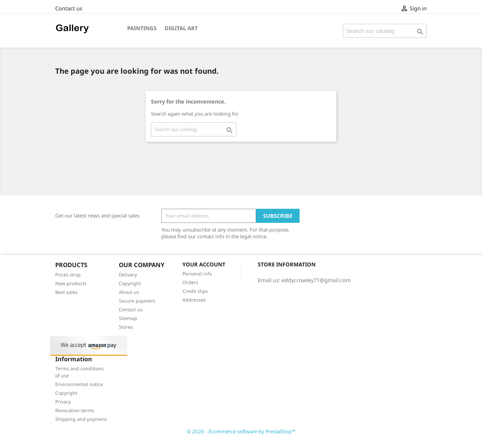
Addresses (194, 300)
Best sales (66, 292)
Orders (190, 282)
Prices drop (68, 274)
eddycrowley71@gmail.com (316, 280)
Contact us (68, 8)
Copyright (130, 283)
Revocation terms (74, 410)
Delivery (128, 274)
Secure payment (137, 301)
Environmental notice (79, 384)
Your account (203, 264)
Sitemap (128, 318)
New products (71, 283)
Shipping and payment (81, 419)
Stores (126, 327)
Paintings (142, 28)
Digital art (181, 28)
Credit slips (195, 291)
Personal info (197, 273)
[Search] (385, 31)
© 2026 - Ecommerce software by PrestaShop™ (241, 431)
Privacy (63, 401)
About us (129, 292)
